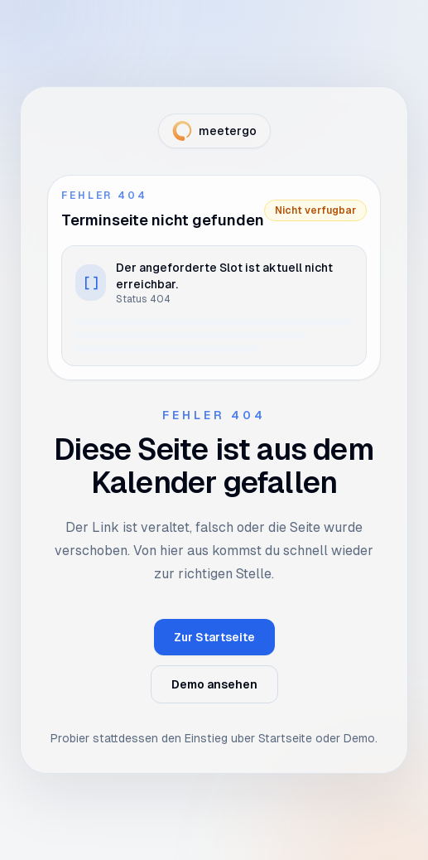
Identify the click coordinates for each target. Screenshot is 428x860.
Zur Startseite (214, 637)
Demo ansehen (214, 684)
